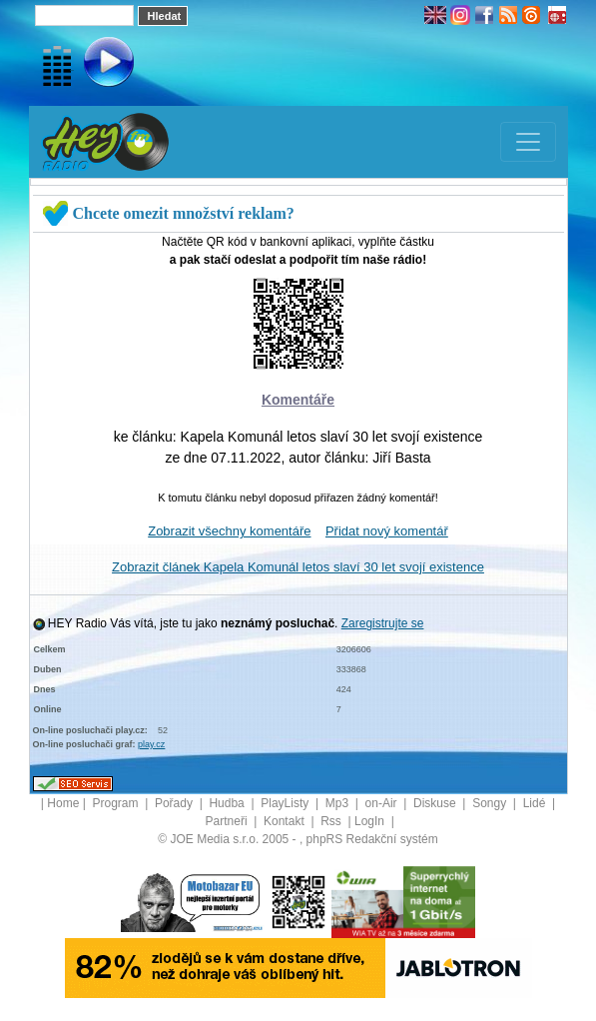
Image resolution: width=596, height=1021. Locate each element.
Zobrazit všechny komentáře (229, 530)
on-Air (382, 803)
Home (63, 803)
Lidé (536, 803)
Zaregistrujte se (382, 623)
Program (116, 803)
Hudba (228, 803)
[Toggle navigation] (528, 142)
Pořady (175, 803)
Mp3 (338, 803)
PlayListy (286, 803)
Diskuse (436, 803)
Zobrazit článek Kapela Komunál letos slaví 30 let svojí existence (298, 566)
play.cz (151, 744)
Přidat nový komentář (386, 530)
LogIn (370, 821)
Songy (490, 803)
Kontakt (285, 821)
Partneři (228, 821)
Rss (332, 821)
